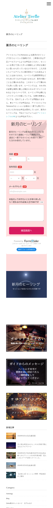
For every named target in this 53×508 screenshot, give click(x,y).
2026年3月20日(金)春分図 (26, 455)
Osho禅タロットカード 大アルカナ (19, 492)
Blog (7, 488)
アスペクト (10, 497)
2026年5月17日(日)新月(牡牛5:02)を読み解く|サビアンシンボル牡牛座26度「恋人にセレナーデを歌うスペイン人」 (31, 444)
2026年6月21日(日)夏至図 (26, 425)
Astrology (9, 483)
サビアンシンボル (12, 502)
